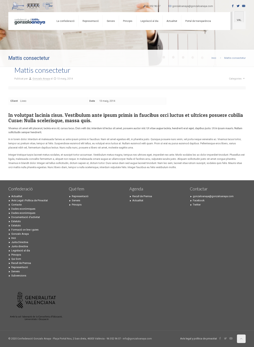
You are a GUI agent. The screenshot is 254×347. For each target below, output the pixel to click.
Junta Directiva (19, 242)
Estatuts (16, 221)
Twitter (197, 204)
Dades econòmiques (23, 208)
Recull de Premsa (21, 263)
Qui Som (16, 258)
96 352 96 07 (153, 6)
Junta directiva (19, 246)
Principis (16, 254)
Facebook (199, 200)
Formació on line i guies (24, 229)
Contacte (16, 204)
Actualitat (16, 196)
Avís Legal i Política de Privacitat (29, 200)
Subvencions (18, 275)
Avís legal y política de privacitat (198, 338)
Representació (19, 267)
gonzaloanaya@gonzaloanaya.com (192, 6)
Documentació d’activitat (25, 217)
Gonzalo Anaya (41, 78)
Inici (214, 57)
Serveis (15, 271)
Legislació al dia (20, 250)
